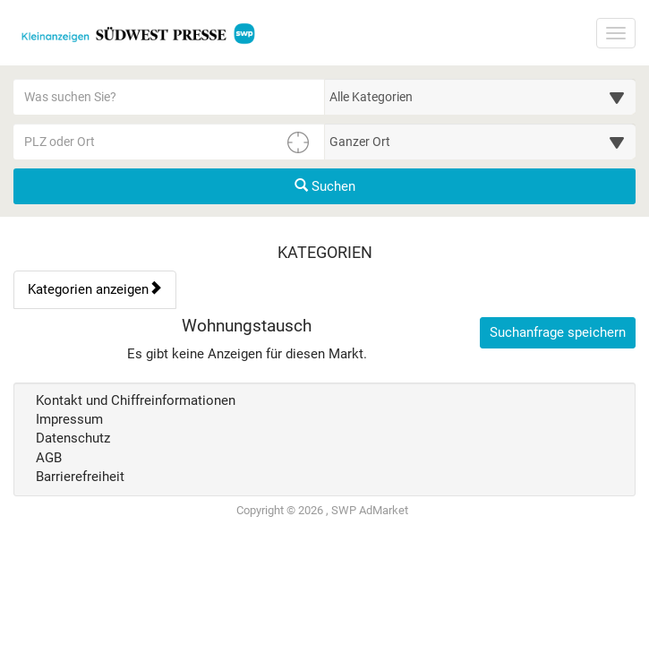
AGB (49, 458)
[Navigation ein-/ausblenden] (616, 33)
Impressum (69, 419)
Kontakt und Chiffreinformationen (135, 400)
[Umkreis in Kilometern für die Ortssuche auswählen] (480, 141)
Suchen (325, 186)
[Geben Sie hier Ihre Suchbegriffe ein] (169, 97)
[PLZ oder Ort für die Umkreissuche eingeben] (169, 141)
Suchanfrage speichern (558, 332)
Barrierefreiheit (80, 477)
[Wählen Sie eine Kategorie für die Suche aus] (480, 97)
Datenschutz (73, 438)
